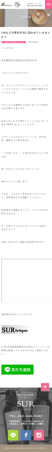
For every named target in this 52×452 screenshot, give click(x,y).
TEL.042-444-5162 (34, 6)
